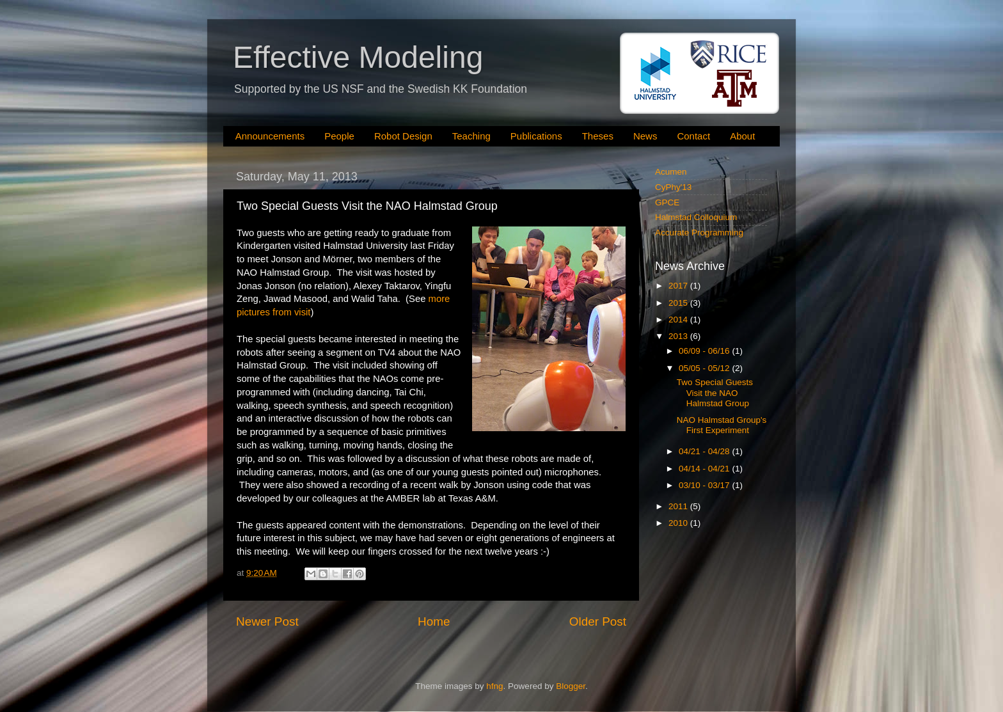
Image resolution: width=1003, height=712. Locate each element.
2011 (679, 506)
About (742, 136)
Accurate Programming (699, 232)
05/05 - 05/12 (705, 368)
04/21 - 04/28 (705, 451)
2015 (679, 303)
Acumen (671, 172)
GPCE (667, 202)
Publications (536, 136)
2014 (679, 319)
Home (434, 621)
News (645, 136)
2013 (679, 336)
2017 (679, 285)
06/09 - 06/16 (705, 351)
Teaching (471, 136)
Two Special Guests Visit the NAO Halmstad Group (715, 392)
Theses (597, 136)
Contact (693, 136)
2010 (679, 523)
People (339, 136)
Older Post (597, 621)
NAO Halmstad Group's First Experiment (722, 425)
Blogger (570, 686)
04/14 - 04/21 (705, 468)
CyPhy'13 (673, 187)
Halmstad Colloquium (696, 217)
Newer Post (267, 621)
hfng (494, 686)
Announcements (269, 136)
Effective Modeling (358, 57)
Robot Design (403, 136)
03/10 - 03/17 (705, 485)
